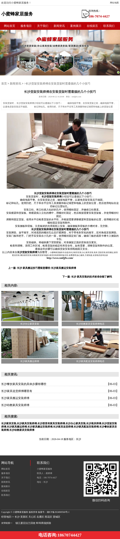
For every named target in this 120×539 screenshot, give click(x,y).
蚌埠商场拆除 (43, 523)
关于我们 (42, 25)
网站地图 (114, 3)
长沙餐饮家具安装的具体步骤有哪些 (60, 384)
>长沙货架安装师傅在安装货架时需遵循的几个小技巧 (57, 83)
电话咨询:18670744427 (59, 535)
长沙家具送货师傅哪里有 (60, 391)
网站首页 (9, 25)
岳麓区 (41, 516)
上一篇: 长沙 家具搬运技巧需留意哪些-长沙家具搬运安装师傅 (42, 268)
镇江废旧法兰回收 (25, 523)
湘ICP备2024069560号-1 (58, 512)
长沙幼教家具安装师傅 (60, 405)
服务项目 (26, 25)
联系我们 (109, 25)
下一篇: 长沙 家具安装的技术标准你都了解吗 (87, 276)
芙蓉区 (24, 516)
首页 (4, 83)
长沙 (17, 516)
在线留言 (92, 25)
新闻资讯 (59, 25)
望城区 (56, 516)
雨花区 (49, 516)
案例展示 (75, 25)
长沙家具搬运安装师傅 (60, 398)
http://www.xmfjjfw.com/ (60, 258)
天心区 (32, 516)
